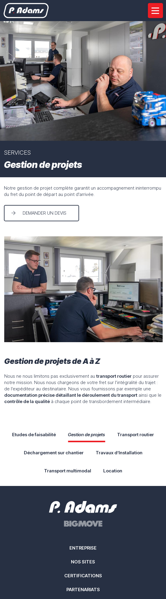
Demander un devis (44, 213)
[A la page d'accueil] (26, 10)
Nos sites (83, 562)
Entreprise (83, 548)
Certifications (83, 576)
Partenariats (83, 589)
